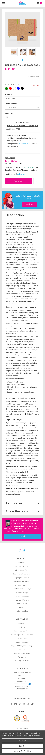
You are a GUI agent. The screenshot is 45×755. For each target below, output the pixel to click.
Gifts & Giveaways (22, 596)
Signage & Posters (22, 578)
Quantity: (8, 113)
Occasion (22, 607)
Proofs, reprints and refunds (22, 635)
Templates (22, 650)
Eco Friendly (22, 604)
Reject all (22, 746)
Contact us (23, 144)
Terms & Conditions (22, 653)
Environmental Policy (22, 631)
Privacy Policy (21, 638)
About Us (21, 623)
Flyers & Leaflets (21, 570)
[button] (22, 215)
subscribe (23, 536)
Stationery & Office (21, 566)
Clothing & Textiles (22, 600)
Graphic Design (22, 593)
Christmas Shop (21, 611)
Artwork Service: (23, 122)
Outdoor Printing (21, 585)
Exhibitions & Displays (22, 589)
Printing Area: (11, 104)
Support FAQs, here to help (21, 646)
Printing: (8, 94)
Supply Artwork (22, 642)
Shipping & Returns (22, 661)
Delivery (22, 627)
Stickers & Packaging (21, 581)
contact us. (15, 494)
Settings (22, 740)
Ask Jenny (21, 174)
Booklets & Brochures (22, 574)
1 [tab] (22, 60)
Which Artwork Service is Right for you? (22, 126)
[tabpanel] (13, 52)
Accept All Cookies (22, 751)
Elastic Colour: (22, 85)
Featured (21, 563)
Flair (26, 728)
